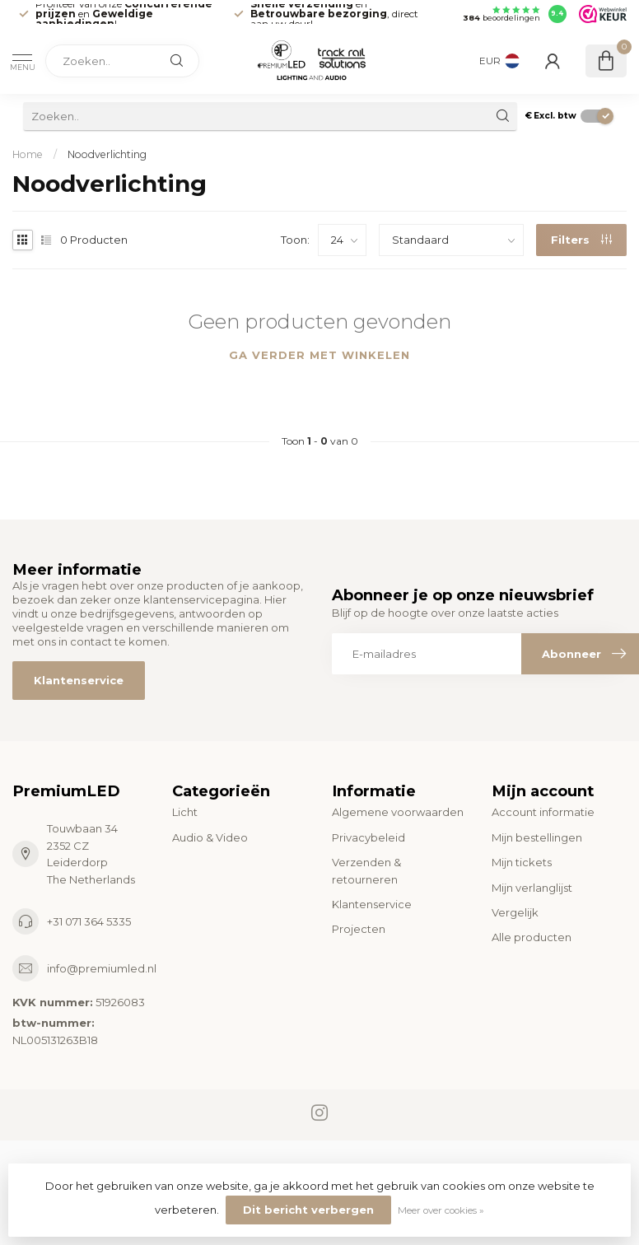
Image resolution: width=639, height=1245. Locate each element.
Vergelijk (515, 912)
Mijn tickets (522, 862)
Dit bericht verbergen (308, 1209)
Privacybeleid (368, 837)
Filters (581, 239)
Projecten (358, 928)
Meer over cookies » (441, 1210)
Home (27, 154)
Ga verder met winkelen (319, 354)
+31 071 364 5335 (89, 921)
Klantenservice (79, 680)
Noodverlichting (107, 154)
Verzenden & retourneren (366, 870)
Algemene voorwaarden (398, 811)
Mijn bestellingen (537, 837)
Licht (185, 811)
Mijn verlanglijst (532, 887)
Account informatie (543, 811)
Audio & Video (210, 837)
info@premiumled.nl (101, 968)
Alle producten (531, 937)
